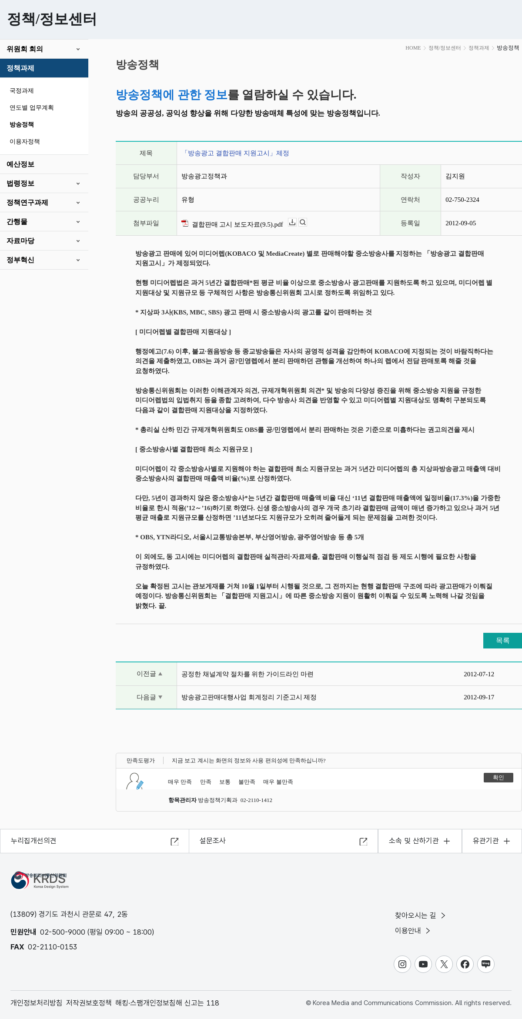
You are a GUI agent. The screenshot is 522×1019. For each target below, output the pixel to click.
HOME (413, 48)
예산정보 (20, 164)
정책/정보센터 (444, 48)
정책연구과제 (27, 202)
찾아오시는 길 (421, 915)
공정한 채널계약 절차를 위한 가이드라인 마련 (247, 674)
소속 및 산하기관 (414, 840)
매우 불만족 (278, 781)
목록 (503, 640)
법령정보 (20, 183)
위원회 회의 (25, 49)
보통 (225, 781)
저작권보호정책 (89, 1003)
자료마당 (20, 240)
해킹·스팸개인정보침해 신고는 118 (167, 1003)
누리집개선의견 (34, 840)
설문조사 (213, 840)
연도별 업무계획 (32, 107)
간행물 (17, 221)
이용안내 (413, 930)
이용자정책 (25, 141)
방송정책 (22, 124)
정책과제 (20, 68)
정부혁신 (20, 260)
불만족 (246, 781)
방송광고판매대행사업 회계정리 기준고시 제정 (249, 697)
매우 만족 (180, 781)
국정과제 (22, 90)
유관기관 (486, 840)
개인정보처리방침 (36, 1003)
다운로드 (296, 222)
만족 (205, 781)
